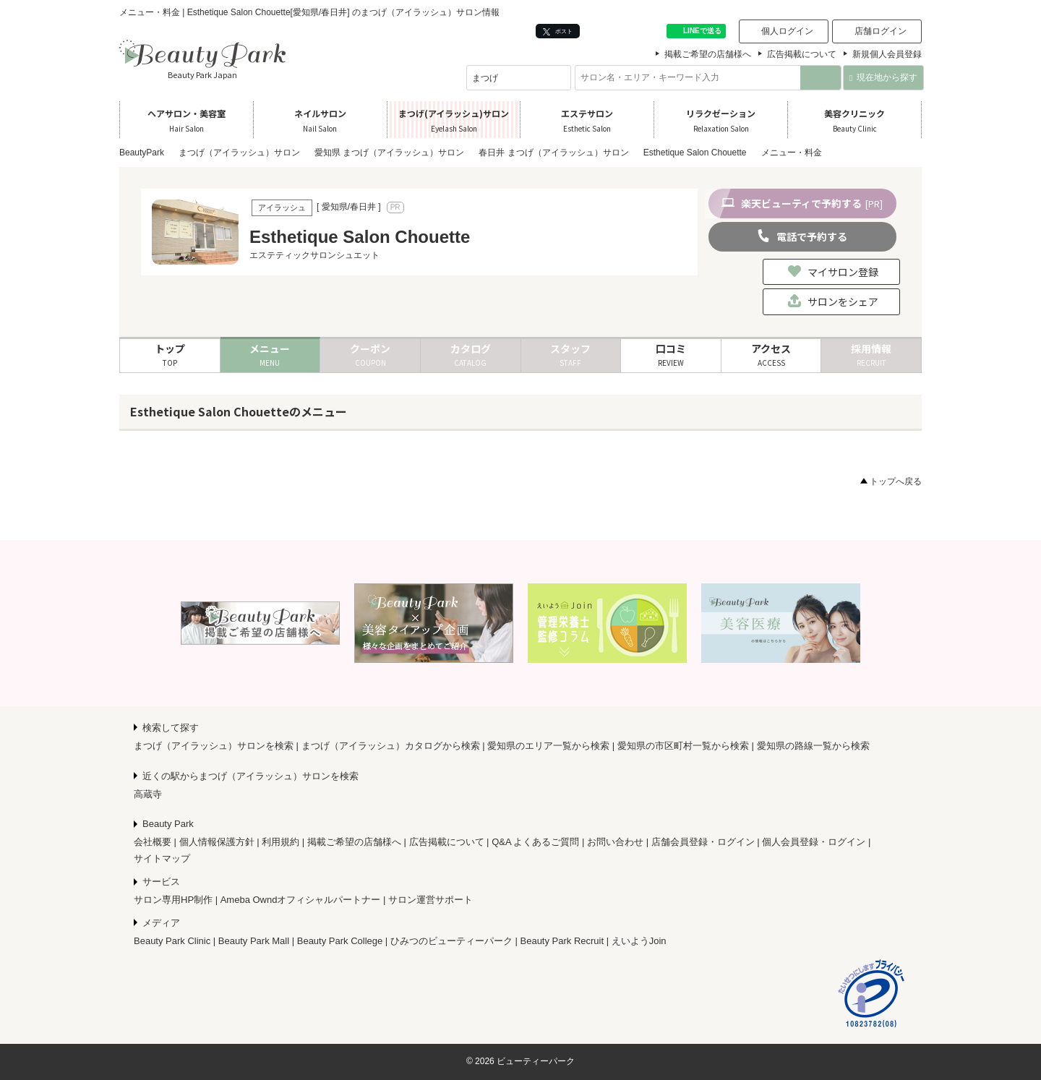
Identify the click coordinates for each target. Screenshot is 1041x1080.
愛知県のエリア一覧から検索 (548, 745)
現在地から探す (883, 77)
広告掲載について (801, 54)
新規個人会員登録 (887, 54)
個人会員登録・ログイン (813, 841)
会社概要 (152, 841)
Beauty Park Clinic (172, 940)
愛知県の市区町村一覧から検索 (683, 745)
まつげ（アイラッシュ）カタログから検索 (390, 745)
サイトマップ (162, 858)
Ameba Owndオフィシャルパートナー (300, 899)
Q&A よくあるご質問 (535, 841)
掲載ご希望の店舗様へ (707, 54)
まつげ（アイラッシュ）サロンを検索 (214, 745)
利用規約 (280, 841)
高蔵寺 (148, 794)
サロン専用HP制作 (173, 899)
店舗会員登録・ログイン (703, 841)
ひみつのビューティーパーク (451, 940)
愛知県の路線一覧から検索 (813, 745)
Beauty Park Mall (253, 940)
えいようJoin (639, 940)
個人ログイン (787, 31)
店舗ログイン (880, 31)
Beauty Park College (340, 940)
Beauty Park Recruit (562, 940)
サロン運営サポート (430, 899)
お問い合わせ (615, 841)
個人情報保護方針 (216, 841)
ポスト (558, 31)
